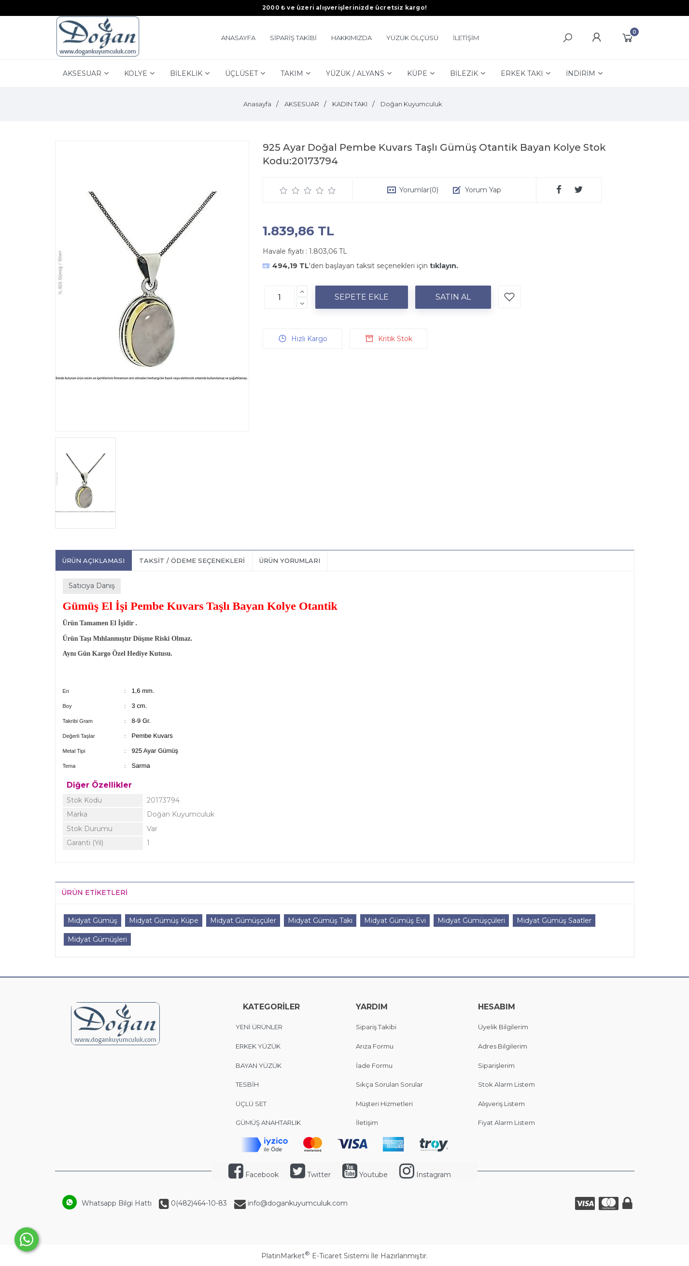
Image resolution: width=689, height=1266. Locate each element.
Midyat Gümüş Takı (320, 920)
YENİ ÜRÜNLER (259, 1027)
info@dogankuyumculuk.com (297, 1203)
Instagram (425, 1174)
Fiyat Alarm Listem (506, 1122)
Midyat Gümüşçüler (243, 920)
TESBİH (247, 1084)
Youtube (365, 1174)
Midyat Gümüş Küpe (163, 920)
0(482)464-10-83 (198, 1203)
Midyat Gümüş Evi (395, 920)
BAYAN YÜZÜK (258, 1065)
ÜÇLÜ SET (252, 1104)
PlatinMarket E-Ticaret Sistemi (315, 1256)
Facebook (253, 1174)
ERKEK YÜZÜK (259, 1046)
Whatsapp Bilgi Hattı (117, 1203)
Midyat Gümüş (92, 920)
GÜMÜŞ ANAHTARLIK (268, 1122)
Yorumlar (418, 190)
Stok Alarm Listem (506, 1084)
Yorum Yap (483, 190)
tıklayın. (444, 265)
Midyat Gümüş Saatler (554, 920)
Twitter (310, 1174)
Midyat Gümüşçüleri (471, 920)
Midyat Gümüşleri (97, 939)
